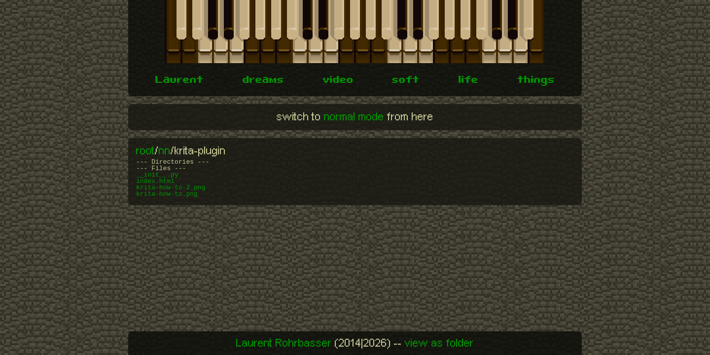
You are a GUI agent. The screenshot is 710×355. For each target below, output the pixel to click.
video (338, 81)
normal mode (354, 116)
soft (406, 81)
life (468, 81)
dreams (263, 81)
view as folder (439, 343)
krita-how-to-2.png (170, 187)
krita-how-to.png (167, 194)
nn (165, 150)
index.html (155, 181)
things (536, 81)
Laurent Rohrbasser (284, 343)
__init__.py (157, 175)
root (145, 150)
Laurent (179, 81)
